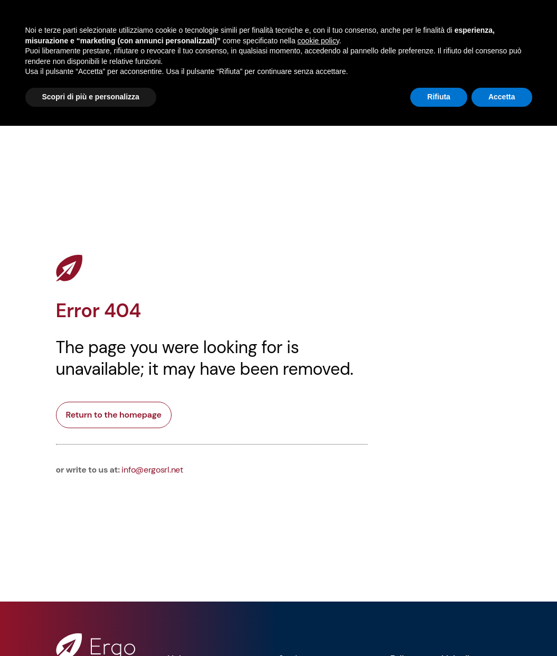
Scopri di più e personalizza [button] (90, 97)
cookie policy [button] (318, 40)
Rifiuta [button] (438, 97)
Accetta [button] (501, 97)
